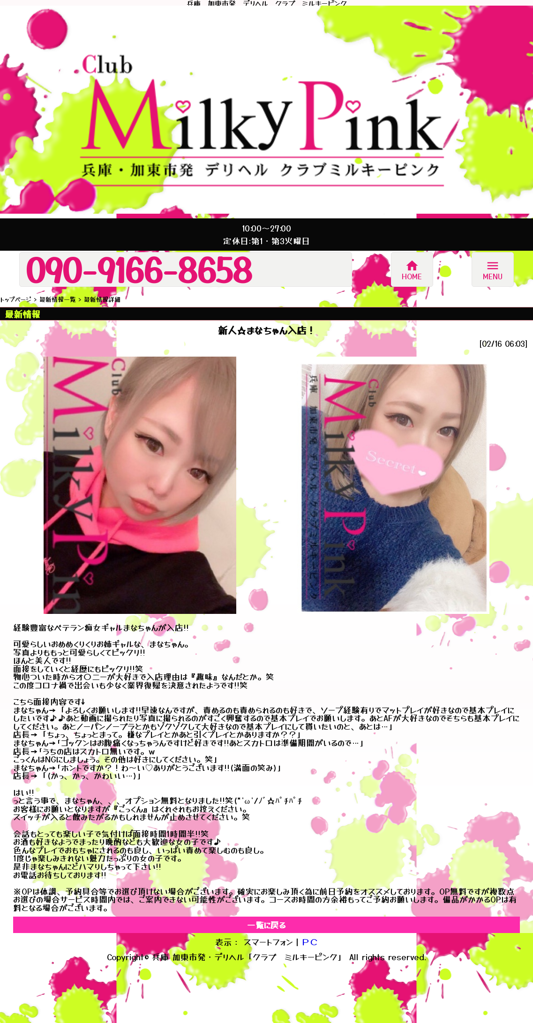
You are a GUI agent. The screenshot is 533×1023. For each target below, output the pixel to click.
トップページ (15, 299)
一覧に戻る (266, 925)
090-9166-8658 (139, 269)
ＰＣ (309, 942)
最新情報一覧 (57, 299)
